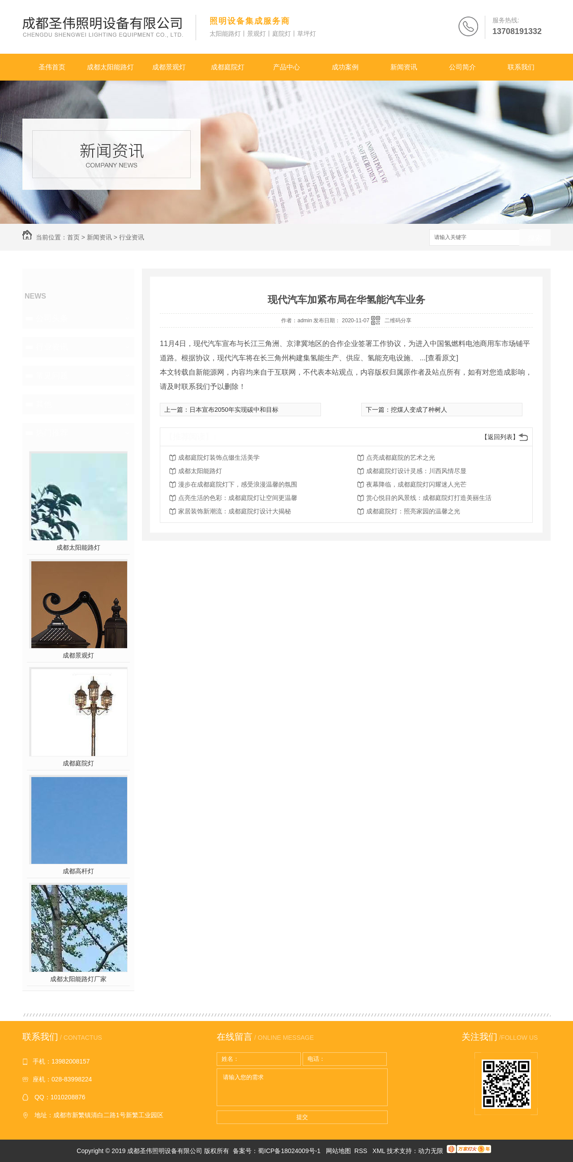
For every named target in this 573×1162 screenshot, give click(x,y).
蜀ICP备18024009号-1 (289, 1150)
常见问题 (52, 375)
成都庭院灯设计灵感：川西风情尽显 (416, 470)
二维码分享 (398, 320)
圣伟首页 (51, 67)
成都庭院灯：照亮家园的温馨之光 (413, 511)
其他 (44, 404)
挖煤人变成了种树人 (419, 409)
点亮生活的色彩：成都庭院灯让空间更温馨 (237, 497)
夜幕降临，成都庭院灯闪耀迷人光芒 (416, 484)
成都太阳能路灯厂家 (78, 979)
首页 (73, 237)
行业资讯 (131, 237)
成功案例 (345, 67)
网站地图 (338, 1150)
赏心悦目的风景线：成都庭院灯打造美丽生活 (429, 497)
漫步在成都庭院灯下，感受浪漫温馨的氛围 (237, 484)
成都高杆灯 (78, 871)
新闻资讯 (403, 67)
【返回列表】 (500, 436)
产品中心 (286, 67)
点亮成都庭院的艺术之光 (400, 457)
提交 (302, 1117)
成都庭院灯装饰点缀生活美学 (219, 457)
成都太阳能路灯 (110, 67)
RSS (362, 1150)
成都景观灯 (169, 67)
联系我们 (521, 67)
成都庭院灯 (227, 67)
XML (379, 1150)
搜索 (535, 238)
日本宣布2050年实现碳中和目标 (233, 409)
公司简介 (462, 67)
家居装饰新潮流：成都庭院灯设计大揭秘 (234, 511)
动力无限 (430, 1150)
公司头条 (52, 318)
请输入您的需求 (302, 1087)
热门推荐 (52, 432)
